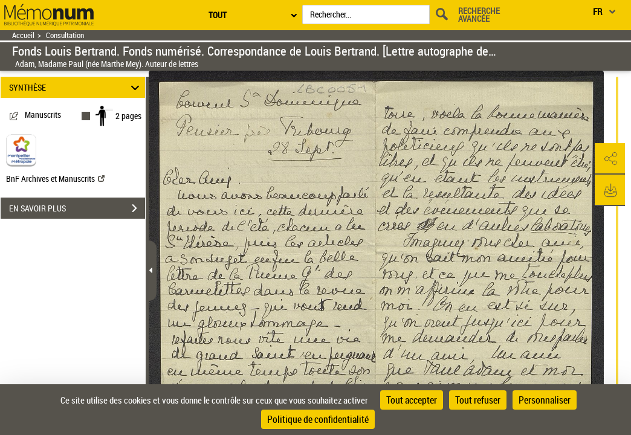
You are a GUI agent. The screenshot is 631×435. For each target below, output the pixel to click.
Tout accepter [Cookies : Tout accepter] (411, 400)
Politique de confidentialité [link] (318, 419)
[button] (610, 159)
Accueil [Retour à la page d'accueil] (23, 35)
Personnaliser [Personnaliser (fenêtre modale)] (545, 400)
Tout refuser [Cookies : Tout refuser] (477, 400)
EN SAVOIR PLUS (77, 208)
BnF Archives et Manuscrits (55, 178)
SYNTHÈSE (76, 87)
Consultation (65, 35)
